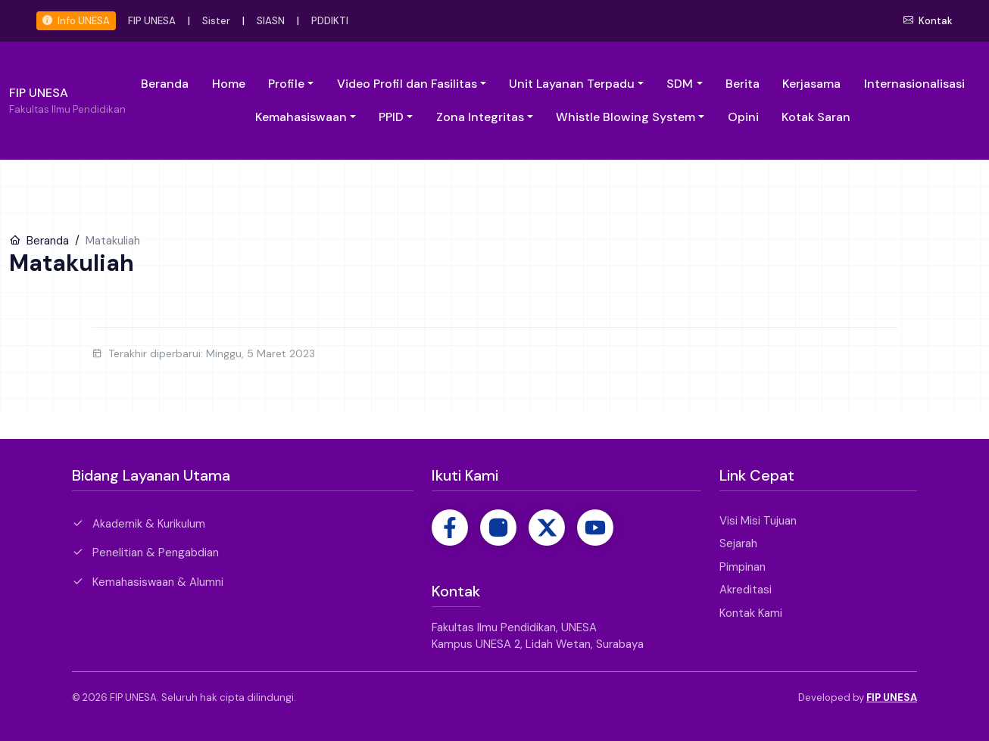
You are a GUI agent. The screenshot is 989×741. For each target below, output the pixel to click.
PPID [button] (391, 117)
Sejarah (738, 543)
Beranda (165, 84)
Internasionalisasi (914, 84)
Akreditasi (745, 589)
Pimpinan (742, 566)
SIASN (271, 20)
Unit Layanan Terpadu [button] (572, 84)
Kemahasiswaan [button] (301, 117)
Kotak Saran (816, 117)
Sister (216, 20)
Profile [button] (286, 84)
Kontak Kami (750, 613)
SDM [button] (679, 84)
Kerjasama (811, 84)
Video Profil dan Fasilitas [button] (407, 84)
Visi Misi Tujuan (758, 520)
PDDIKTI (329, 20)
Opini (743, 117)
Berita (742, 84)
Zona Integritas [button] (480, 117)
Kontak (928, 20)
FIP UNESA (152, 20)
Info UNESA (76, 20)
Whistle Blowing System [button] (625, 117)
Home (228, 84)
